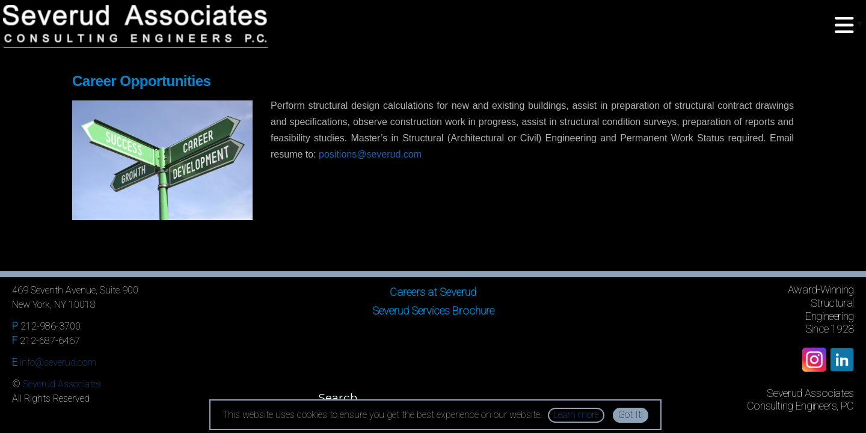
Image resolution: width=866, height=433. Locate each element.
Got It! (630, 414)
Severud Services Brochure (433, 310)
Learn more (576, 414)
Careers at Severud (433, 292)
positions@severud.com (370, 154)
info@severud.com (58, 362)
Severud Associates (62, 384)
